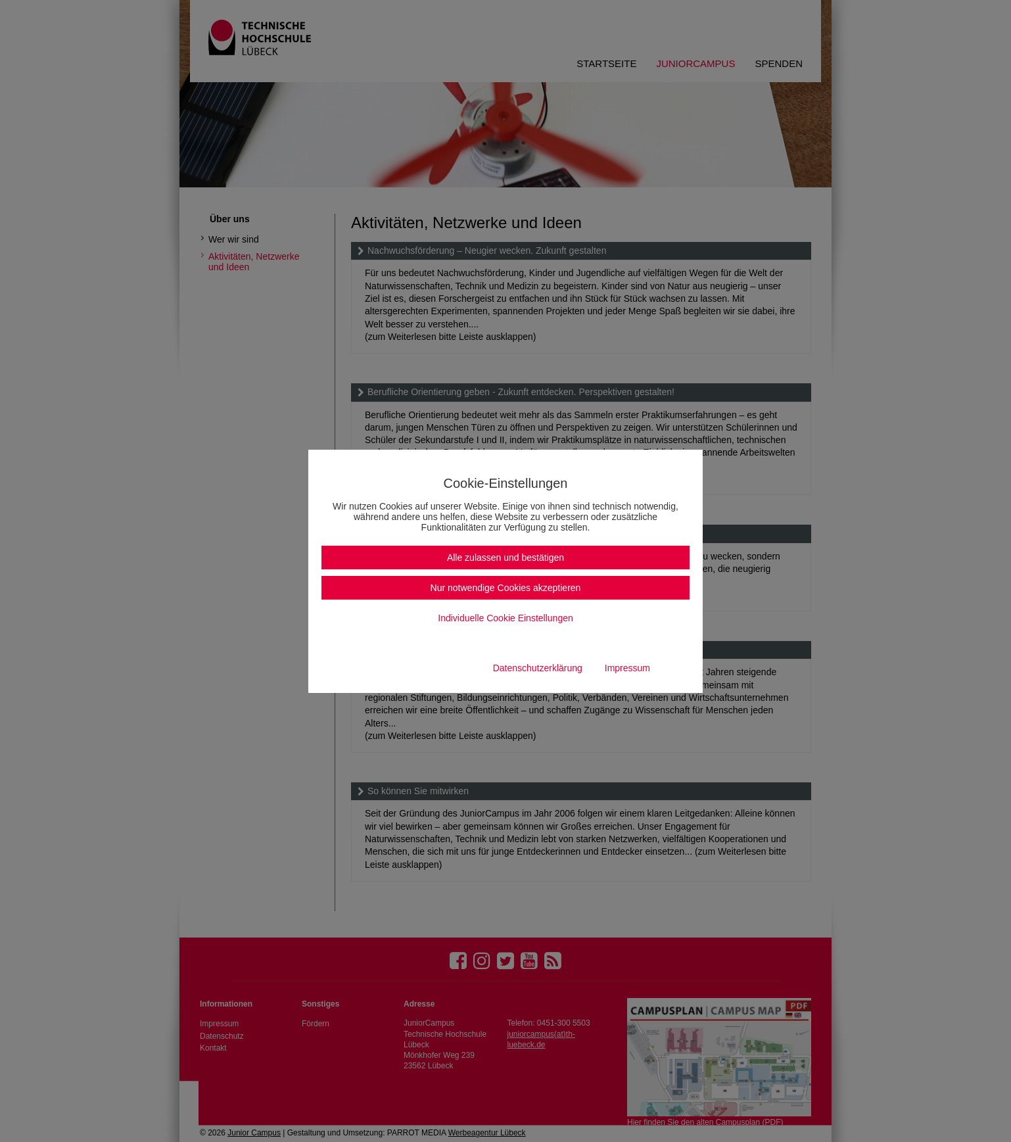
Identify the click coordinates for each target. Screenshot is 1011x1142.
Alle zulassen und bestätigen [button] (505, 557)
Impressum (627, 668)
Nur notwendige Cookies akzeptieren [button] (506, 588)
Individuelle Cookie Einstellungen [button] (505, 618)
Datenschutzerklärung (537, 668)
